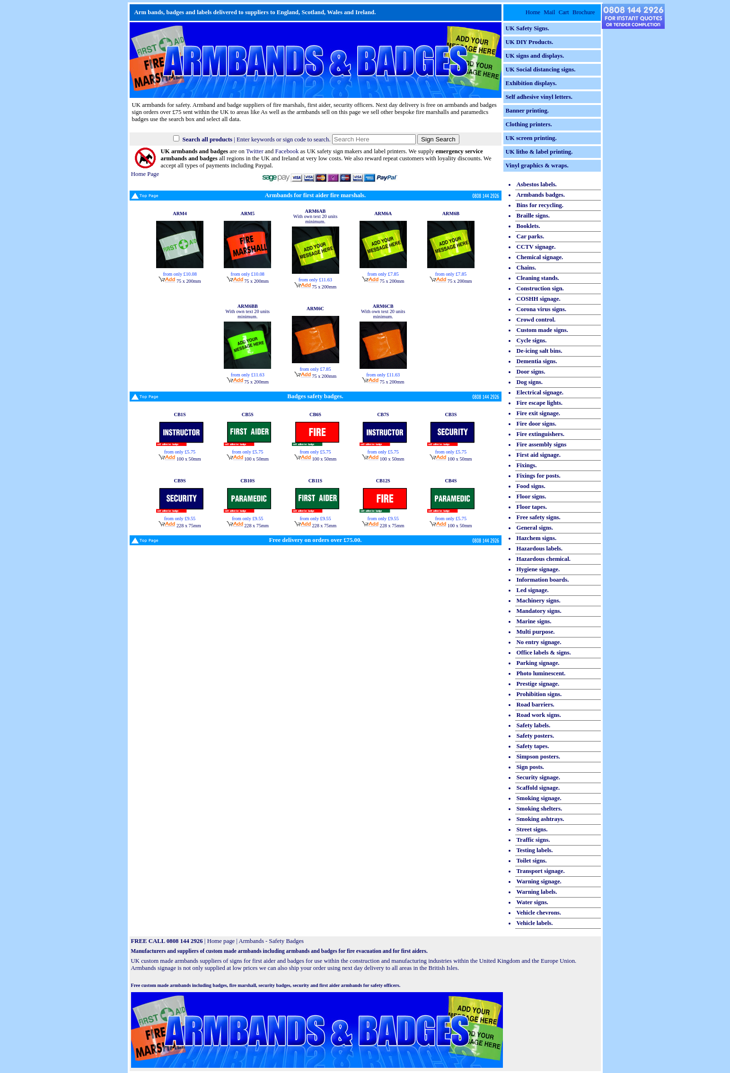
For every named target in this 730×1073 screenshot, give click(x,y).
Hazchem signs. (537, 538)
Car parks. (531, 236)
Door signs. (531, 371)
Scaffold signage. (538, 788)
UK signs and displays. (535, 55)
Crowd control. (536, 319)
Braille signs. (533, 215)
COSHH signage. (539, 299)
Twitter (255, 151)
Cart (564, 12)
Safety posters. (535, 736)
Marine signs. (534, 621)
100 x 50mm (179, 459)
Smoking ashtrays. (540, 819)
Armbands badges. (541, 195)
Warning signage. (539, 881)
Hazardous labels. (540, 548)
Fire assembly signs (542, 444)
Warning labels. (537, 892)
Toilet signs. (532, 860)
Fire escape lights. (540, 403)
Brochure (583, 12)
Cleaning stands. (538, 278)
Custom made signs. (542, 330)
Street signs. (532, 829)
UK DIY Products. (530, 42)
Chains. (527, 267)
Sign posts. (530, 767)
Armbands (251, 941)
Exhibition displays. (531, 83)
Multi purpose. (536, 631)
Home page (221, 941)
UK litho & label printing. (539, 151)
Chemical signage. (540, 257)
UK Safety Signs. (527, 28)
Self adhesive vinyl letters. (539, 97)
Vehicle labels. (535, 923)
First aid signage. (539, 455)
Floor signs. (531, 496)
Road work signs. (539, 715)
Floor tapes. (532, 507)
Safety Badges (286, 941)
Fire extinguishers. (540, 434)
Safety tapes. (533, 746)
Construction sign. (540, 288)
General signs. (535, 527)
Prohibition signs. (539, 694)
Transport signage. (541, 871)
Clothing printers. (529, 124)
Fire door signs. (537, 423)
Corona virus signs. (541, 309)
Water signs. (532, 902)
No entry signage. (539, 642)
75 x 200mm (179, 281)
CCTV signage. (536, 247)
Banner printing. (527, 110)
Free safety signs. (539, 517)
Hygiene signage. (538, 569)
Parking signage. (538, 663)
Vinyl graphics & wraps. (537, 165)
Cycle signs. (532, 340)
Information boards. (543, 579)
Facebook (287, 151)
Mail (549, 12)
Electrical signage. (540, 392)
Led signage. (533, 590)
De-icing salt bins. (540, 351)
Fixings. (527, 465)
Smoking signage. (539, 798)
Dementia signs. (537, 361)
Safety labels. (534, 725)
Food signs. (531, 486)
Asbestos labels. (537, 184)
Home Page (145, 170)
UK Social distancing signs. (541, 69)
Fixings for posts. (539, 475)
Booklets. (528, 226)
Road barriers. (535, 704)
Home (533, 12)
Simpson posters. (538, 756)
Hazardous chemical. (544, 559)
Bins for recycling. (540, 205)
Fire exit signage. (539, 413)
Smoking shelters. (540, 808)
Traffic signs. (533, 840)
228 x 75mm (179, 525)
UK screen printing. (531, 138)
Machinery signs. (539, 600)
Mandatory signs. (539, 611)
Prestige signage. (538, 683)
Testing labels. (535, 850)
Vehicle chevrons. (539, 912)
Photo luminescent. (541, 673)
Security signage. (538, 777)
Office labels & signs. (544, 652)
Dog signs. (530, 382)
